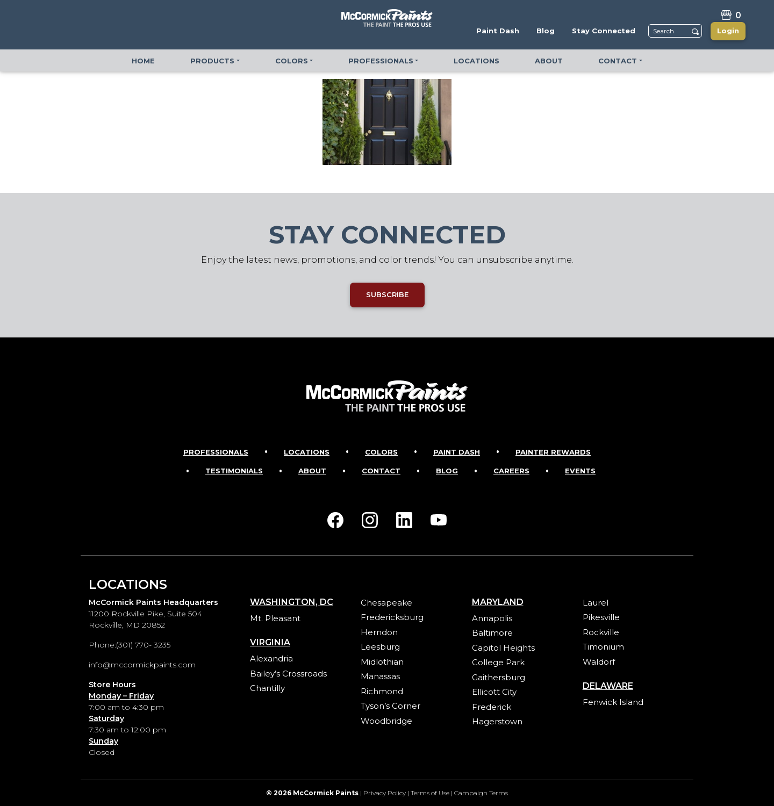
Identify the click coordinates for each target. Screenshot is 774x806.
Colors (381, 452)
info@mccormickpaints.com (142, 665)
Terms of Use (430, 793)
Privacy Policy (384, 793)
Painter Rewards (553, 452)
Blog (447, 470)
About (312, 470)
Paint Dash (456, 452)
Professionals (215, 452)
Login (728, 30)
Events (580, 470)
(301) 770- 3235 (143, 645)
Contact (381, 470)
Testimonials (234, 470)
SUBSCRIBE (387, 294)
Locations (306, 452)
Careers (511, 470)
